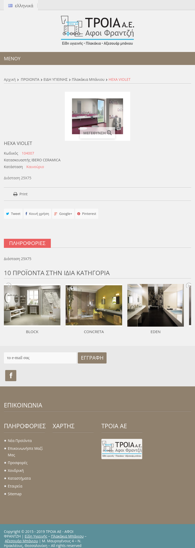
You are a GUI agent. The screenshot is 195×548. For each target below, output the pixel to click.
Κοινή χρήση (37, 213)
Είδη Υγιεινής (36, 536)
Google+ (63, 213)
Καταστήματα (19, 478)
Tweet (13, 213)
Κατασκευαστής (17, 160)
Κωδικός (11, 153)
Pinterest (86, 213)
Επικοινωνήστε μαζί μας (25, 451)
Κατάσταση (13, 166)
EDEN (156, 331)
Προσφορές (17, 462)
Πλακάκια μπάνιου (88, 79)
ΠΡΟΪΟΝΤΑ (30, 79)
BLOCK (32, 331)
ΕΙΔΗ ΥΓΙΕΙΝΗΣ (56, 79)
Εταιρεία (15, 486)
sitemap (15, 493)
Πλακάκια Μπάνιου (67, 536)
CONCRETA (94, 331)
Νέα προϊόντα (20, 440)
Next (188, 285)
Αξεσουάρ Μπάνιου (21, 540)
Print (23, 194)
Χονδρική (16, 470)
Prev (9, 285)
